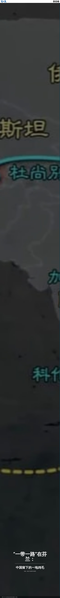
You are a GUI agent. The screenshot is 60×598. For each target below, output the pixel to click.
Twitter (56, 1)
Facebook (58, 1)
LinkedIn (54, 1)
